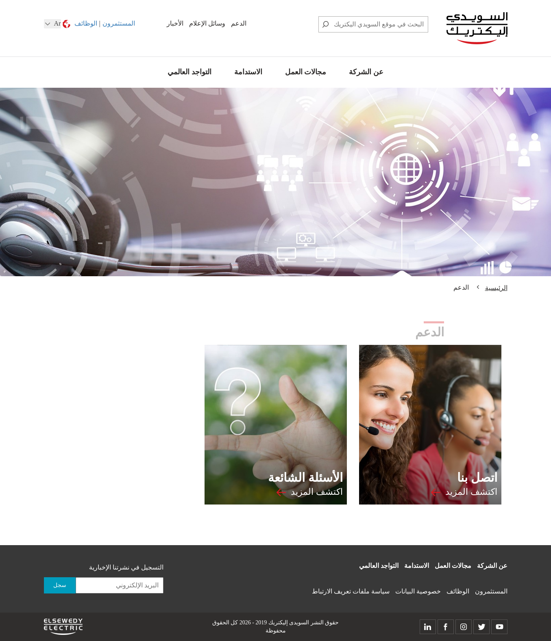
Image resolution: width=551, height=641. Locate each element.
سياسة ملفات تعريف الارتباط (351, 591)
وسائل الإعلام (207, 23)
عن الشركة (366, 72)
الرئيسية (496, 287)
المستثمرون (118, 23)
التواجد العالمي (189, 72)
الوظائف (85, 23)
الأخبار (175, 23)
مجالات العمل (306, 72)
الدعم (238, 23)
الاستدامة (248, 72)
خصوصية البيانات (418, 591)
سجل (59, 585)
